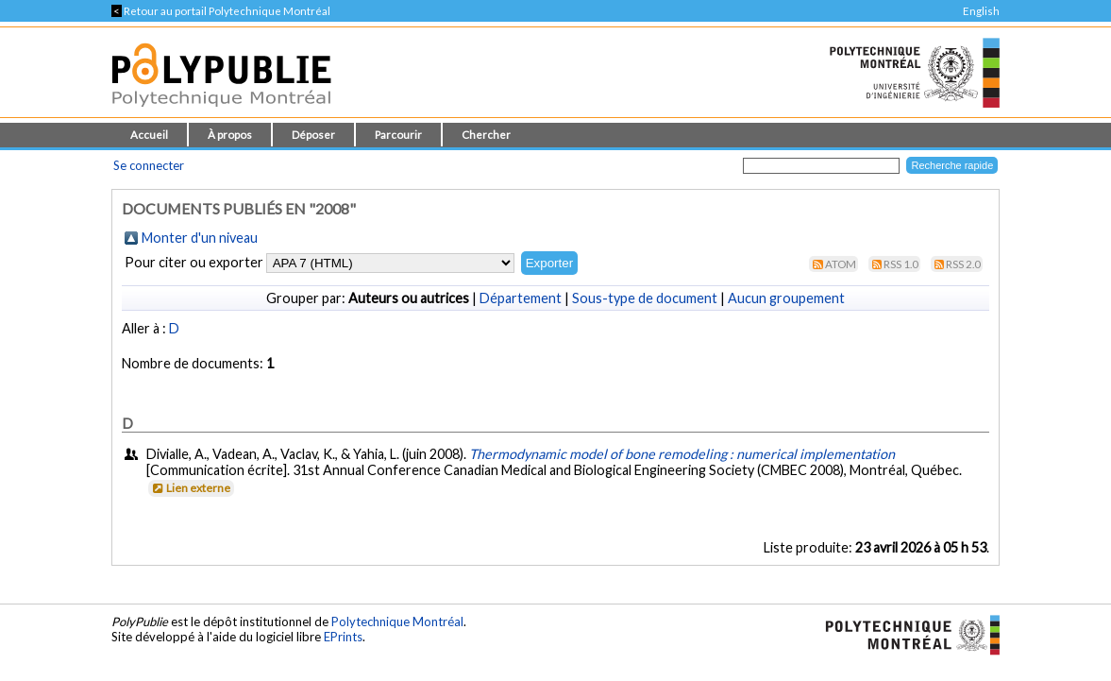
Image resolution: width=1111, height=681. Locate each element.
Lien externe (190, 488)
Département (521, 298)
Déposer (313, 134)
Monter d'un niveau (200, 238)
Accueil (149, 134)
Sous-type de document (644, 298)
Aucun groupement (786, 298)
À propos (230, 134)
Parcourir (398, 134)
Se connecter (148, 165)
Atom (840, 264)
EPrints (343, 636)
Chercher (486, 134)
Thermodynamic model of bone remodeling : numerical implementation (682, 454)
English (981, 11)
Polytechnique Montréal (397, 621)
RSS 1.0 (901, 264)
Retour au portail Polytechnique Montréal (220, 11)
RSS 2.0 (963, 264)
